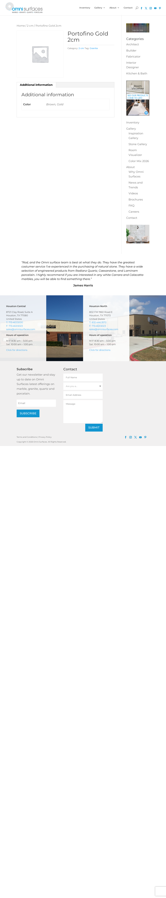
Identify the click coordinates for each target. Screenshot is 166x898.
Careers (134, 211)
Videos (133, 193)
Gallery (98, 8)
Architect (132, 44)
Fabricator (133, 56)
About (112, 8)
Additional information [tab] (36, 85)
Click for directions (16, 350)
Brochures (136, 199)
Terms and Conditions (27, 437)
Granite (94, 48)
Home (21, 25)
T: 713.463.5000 (14, 322)
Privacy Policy (45, 437)
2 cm (30, 25)
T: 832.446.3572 (98, 322)
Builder (131, 50)
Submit (94, 427)
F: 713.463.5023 (14, 325)
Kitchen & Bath (136, 73)
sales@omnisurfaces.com (20, 329)
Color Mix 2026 (139, 161)
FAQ (131, 205)
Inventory (84, 8)
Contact (128, 8)
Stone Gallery (138, 144)
